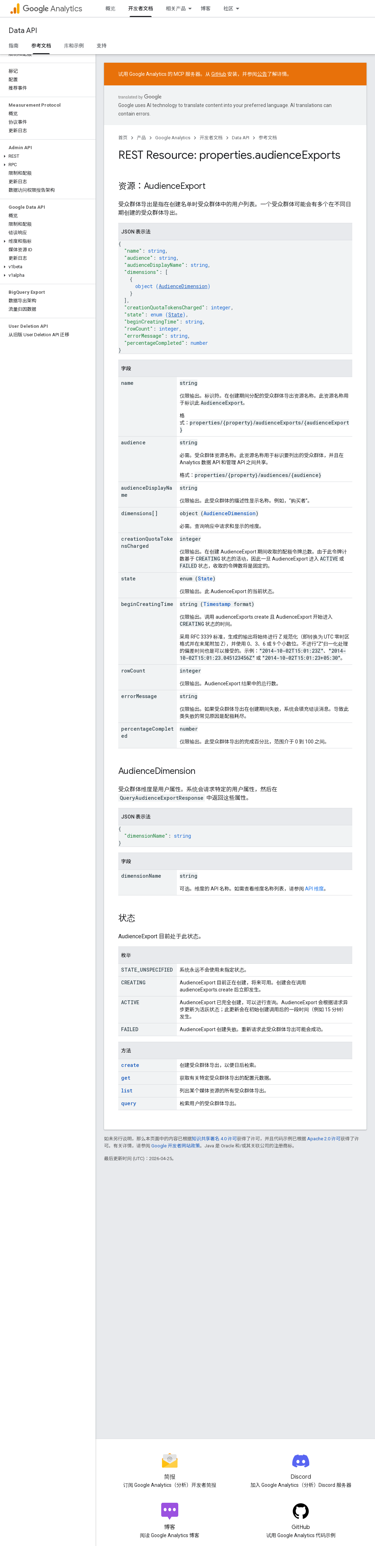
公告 (262, 74)
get (125, 1077)
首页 (122, 137)
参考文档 (268, 137)
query (128, 1103)
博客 (206, 8)
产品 (141, 137)
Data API (23, 30)
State (175, 314)
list (126, 1090)
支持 (102, 46)
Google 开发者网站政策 (175, 1145)
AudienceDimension (183, 286)
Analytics (52, 8)
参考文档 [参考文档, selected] (41, 46)
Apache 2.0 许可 (324, 1138)
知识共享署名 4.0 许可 (214, 1138)
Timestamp (217, 604)
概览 (110, 8)
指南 (13, 46)
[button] (46, 156)
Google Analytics (172, 137)
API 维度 (314, 889)
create (130, 1065)
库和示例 (74, 46)
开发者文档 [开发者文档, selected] (140, 8)
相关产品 (176, 8)
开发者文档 (211, 137)
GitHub (218, 74)
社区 (228, 8)
